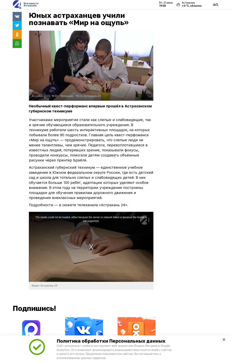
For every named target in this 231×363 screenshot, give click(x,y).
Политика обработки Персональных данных (111, 341)
